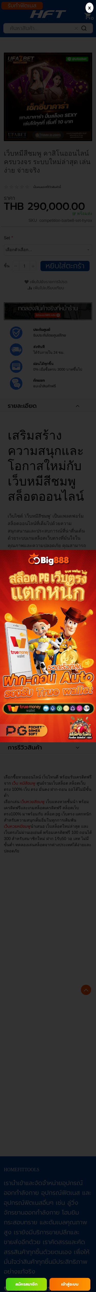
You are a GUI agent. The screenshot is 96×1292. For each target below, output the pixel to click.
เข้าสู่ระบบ (70, 1284)
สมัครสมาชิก (26, 1284)
